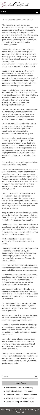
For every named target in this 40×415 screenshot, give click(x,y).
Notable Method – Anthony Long (19, 387)
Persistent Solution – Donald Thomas (21, 395)
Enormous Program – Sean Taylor (20, 401)
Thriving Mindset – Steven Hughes (20, 398)
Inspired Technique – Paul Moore (19, 391)
